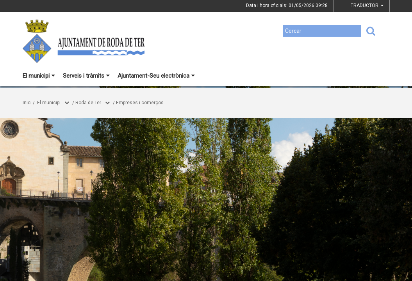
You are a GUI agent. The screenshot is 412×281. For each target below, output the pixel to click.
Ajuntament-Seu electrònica (156, 75)
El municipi (39, 75)
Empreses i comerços (140, 102)
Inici (27, 102)
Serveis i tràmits (86, 75)
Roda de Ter (88, 102)
